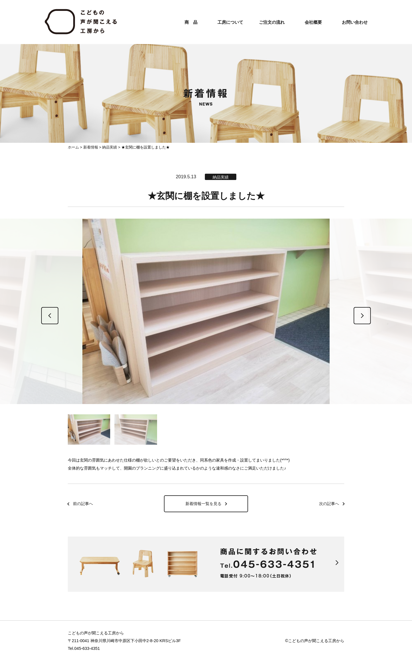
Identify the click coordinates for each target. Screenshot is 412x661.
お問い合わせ (355, 22)
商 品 (191, 22)
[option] (206, 314)
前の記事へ (83, 504)
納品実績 (109, 147)
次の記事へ (329, 504)
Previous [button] (49, 315)
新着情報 (90, 147)
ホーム (73, 147)
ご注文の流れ (272, 22)
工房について (230, 22)
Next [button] (362, 315)
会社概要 (313, 22)
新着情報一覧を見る (203, 503)
